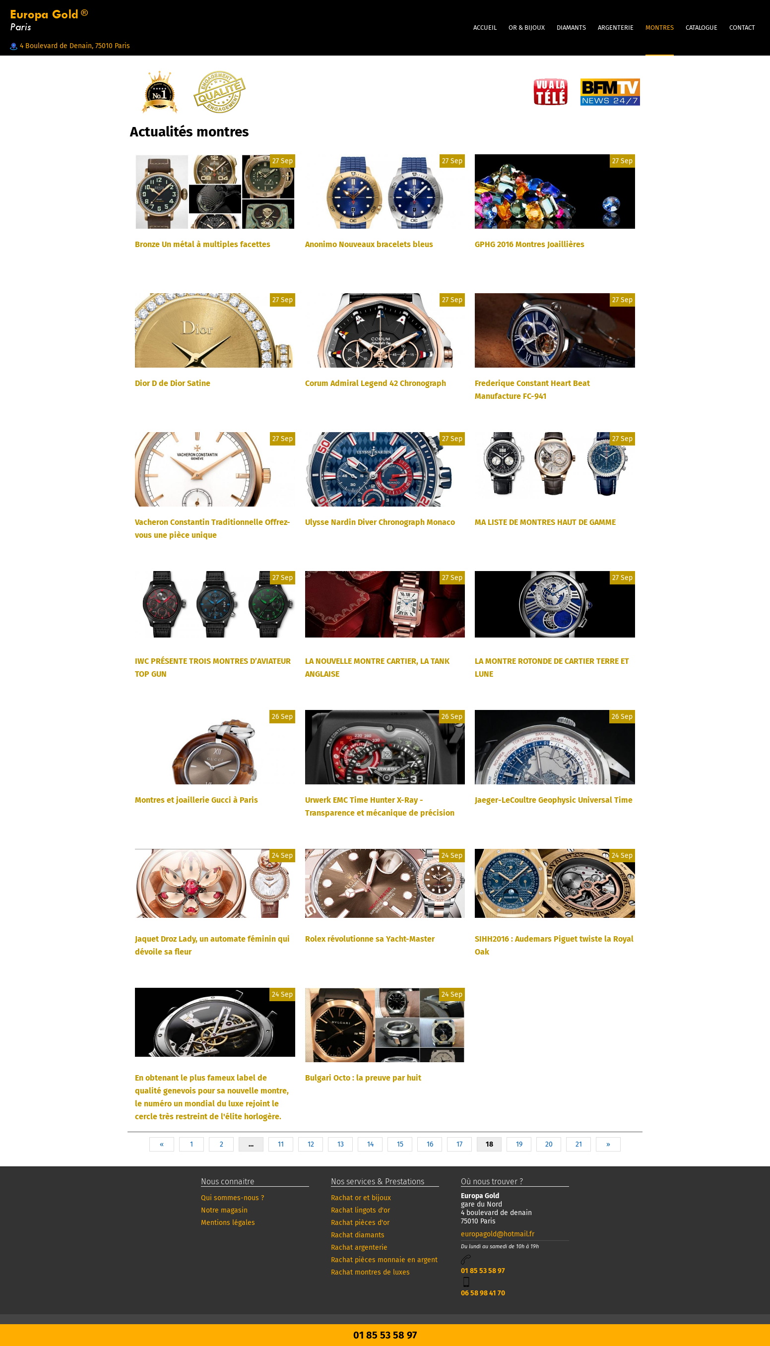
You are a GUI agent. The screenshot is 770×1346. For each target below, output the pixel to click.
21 (579, 1144)
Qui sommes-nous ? (232, 1198)
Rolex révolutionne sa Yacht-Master (370, 939)
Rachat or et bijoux (361, 1198)
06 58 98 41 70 (483, 1293)
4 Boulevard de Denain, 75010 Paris (70, 46)
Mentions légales (228, 1222)
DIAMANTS (571, 27)
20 (549, 1144)
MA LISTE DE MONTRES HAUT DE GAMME (545, 522)
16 (430, 1144)
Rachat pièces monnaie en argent (384, 1260)
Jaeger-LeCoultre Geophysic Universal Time (554, 800)
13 (340, 1144)
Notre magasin (224, 1210)
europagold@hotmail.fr (497, 1234)
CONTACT (742, 27)
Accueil (485, 27)
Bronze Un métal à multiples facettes (202, 244)
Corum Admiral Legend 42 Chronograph (375, 383)
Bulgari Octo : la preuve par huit (363, 1078)
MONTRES (659, 27)
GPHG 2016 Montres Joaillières (529, 244)
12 (311, 1144)
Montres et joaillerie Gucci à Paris (196, 800)
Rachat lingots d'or (360, 1210)
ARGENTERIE (616, 27)
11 (281, 1144)
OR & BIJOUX (527, 27)
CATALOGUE (701, 27)
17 (459, 1144)
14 (370, 1144)
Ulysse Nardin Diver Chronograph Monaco (380, 522)
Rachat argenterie (359, 1247)
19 (519, 1144)
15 (400, 1144)
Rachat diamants (358, 1235)
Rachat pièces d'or (360, 1222)
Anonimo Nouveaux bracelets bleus (369, 244)
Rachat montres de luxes (370, 1272)
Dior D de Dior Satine (172, 383)
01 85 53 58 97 (483, 1271)
